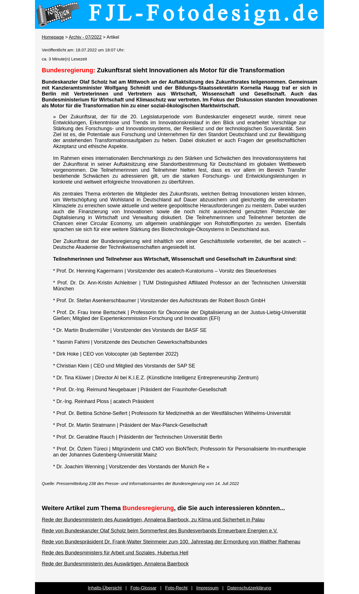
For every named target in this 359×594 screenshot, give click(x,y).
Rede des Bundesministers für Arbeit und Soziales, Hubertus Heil (115, 553)
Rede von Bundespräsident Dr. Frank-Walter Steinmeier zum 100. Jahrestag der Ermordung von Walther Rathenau (171, 542)
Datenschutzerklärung (249, 588)
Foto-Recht (176, 588)
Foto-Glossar (143, 588)
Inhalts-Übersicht (105, 588)
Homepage (53, 37)
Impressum (207, 588)
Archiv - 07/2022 (85, 37)
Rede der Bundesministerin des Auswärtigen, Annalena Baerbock (115, 564)
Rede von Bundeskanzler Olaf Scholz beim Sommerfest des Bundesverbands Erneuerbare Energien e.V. (160, 531)
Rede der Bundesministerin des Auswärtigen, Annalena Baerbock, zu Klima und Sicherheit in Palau (153, 520)
